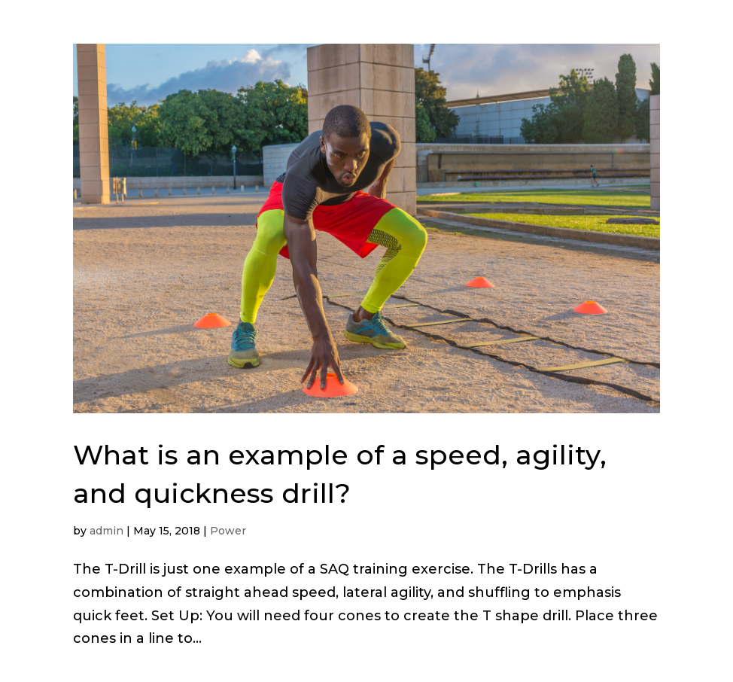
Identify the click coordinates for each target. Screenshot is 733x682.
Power (228, 530)
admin (106, 530)
